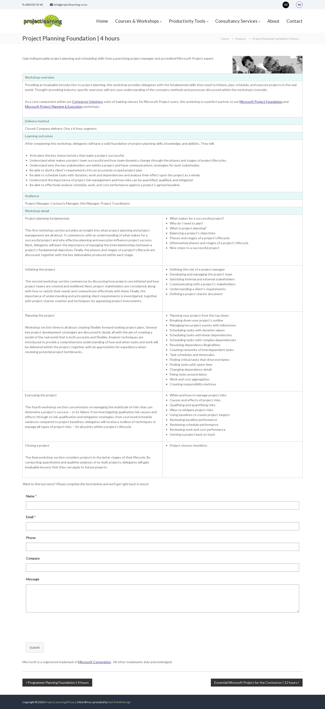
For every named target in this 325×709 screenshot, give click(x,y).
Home (102, 21)
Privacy (72, 702)
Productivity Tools (187, 21)
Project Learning (55, 702)
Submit (35, 647)
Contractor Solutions (87, 102)
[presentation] (57, 626)
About (273, 21)
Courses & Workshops (137, 21)
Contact (294, 21)
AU (299, 4)
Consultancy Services (236, 21)
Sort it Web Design (119, 702)
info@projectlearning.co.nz (70, 4)
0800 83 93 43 (34, 4)
